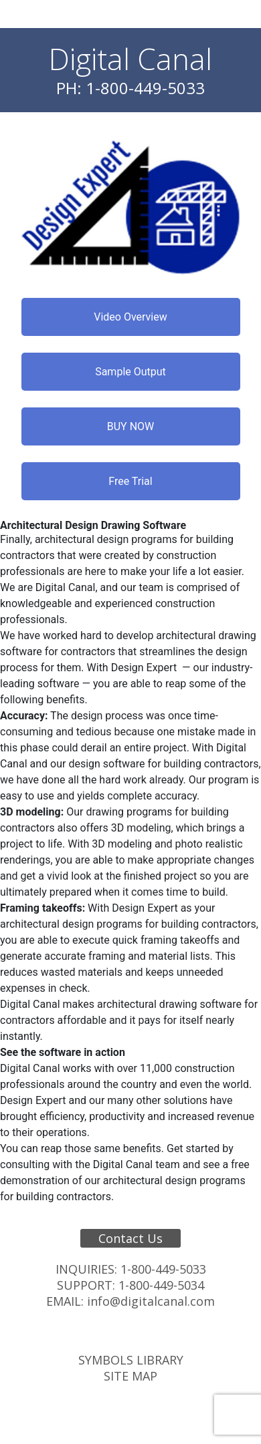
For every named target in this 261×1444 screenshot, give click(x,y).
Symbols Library (130, 1360)
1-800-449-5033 (163, 1269)
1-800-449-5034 (161, 1285)
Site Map (130, 1376)
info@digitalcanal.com (151, 1301)
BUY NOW (131, 426)
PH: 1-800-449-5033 (130, 88)
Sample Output (130, 371)
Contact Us (130, 1238)
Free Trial (130, 481)
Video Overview (130, 317)
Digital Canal (130, 59)
